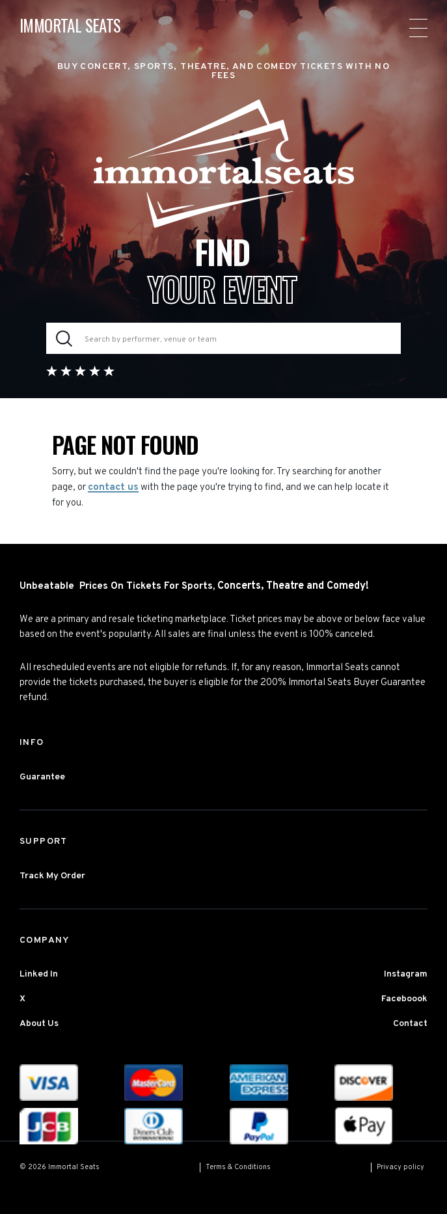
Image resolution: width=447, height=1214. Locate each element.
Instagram (405, 974)
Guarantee (42, 777)
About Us (39, 1023)
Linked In (39, 974)
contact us (113, 487)
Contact (410, 1023)
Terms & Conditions (238, 1167)
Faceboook (404, 999)
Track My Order (52, 876)
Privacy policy (400, 1167)
